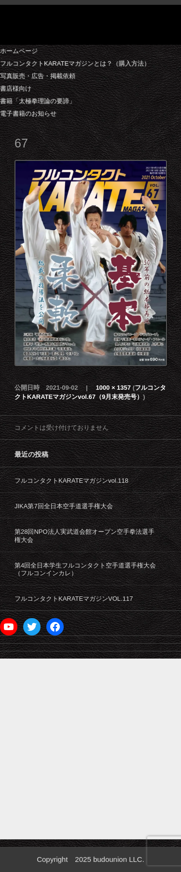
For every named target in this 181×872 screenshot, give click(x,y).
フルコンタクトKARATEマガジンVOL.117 (73, 598)
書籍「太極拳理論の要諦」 (37, 101)
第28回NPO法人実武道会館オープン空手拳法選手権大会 (84, 535)
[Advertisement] (90, 749)
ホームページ (19, 50)
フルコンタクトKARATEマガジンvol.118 (71, 480)
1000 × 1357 (113, 387)
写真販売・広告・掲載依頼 (37, 75)
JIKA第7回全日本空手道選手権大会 (63, 506)
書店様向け (15, 88)
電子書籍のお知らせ (28, 113)
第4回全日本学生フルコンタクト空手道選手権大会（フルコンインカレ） (85, 569)
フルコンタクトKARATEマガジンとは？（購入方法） (75, 63)
